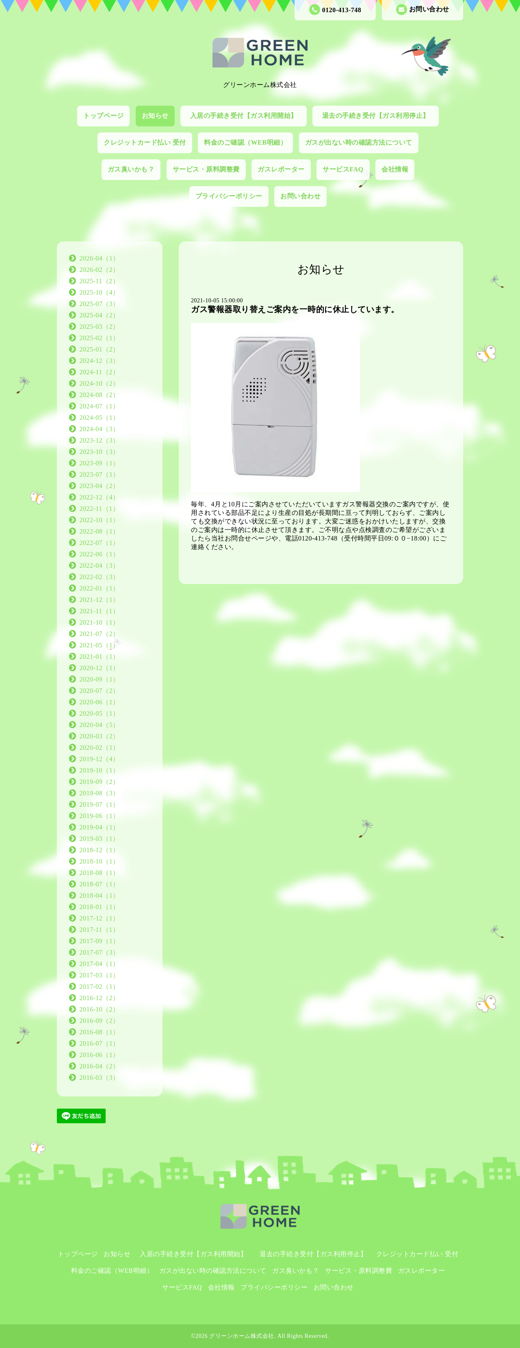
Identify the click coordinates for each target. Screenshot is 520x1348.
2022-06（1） (99, 554)
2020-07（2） (99, 690)
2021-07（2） (99, 633)
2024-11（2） (99, 372)
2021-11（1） (99, 611)
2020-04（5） (99, 724)
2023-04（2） (99, 485)
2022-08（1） (99, 531)
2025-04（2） (99, 315)
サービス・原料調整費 (206, 169)
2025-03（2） (99, 326)
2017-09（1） (99, 941)
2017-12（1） (99, 918)
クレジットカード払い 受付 (145, 142)
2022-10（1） (99, 520)
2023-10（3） (99, 451)
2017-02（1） (99, 986)
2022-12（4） (99, 497)
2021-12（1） (99, 599)
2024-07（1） (99, 406)
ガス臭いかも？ (131, 169)
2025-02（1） (99, 337)
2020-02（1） (99, 747)
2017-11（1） (99, 929)
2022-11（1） (99, 508)
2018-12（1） (99, 850)
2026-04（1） (99, 258)
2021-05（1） (99, 645)
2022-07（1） (99, 542)
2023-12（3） (99, 440)
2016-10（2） (99, 1009)
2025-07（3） (99, 303)
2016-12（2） (99, 997)
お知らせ (155, 115)
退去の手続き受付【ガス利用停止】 (379, 115)
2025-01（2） (99, 349)
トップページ (103, 115)
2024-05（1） (99, 417)
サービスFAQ (343, 169)
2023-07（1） (99, 474)
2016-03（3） (99, 1077)
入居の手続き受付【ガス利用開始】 (247, 115)
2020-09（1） (99, 679)
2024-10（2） (99, 383)
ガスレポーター (281, 169)
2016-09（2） (99, 1020)
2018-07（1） (99, 884)
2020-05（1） (99, 713)
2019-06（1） (99, 815)
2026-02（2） (99, 269)
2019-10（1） (99, 770)
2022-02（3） (99, 576)
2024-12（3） (99, 360)
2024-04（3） (99, 428)
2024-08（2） (99, 394)
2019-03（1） (99, 838)
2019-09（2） (99, 781)
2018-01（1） (99, 906)
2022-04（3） (99, 565)
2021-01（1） (99, 656)
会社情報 (394, 169)
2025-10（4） (99, 292)
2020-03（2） (99, 736)
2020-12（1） (99, 667)
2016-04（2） (99, 1066)
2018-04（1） (99, 895)
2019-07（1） (99, 804)
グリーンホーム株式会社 (241, 1336)
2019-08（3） (99, 793)
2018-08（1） (99, 872)
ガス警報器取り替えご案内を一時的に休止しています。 (295, 309)
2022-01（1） (99, 588)
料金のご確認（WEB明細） (245, 142)
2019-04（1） (99, 827)
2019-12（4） (99, 758)
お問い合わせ (422, 9)
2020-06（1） (99, 702)
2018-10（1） (99, 861)
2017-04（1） (99, 963)
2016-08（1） (99, 1032)
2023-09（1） (99, 463)
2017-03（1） (99, 975)
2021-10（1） (99, 622)
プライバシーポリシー (228, 196)
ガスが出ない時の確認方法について (358, 142)
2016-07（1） (99, 1043)
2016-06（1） (99, 1054)
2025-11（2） (99, 281)
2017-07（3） (99, 952)
